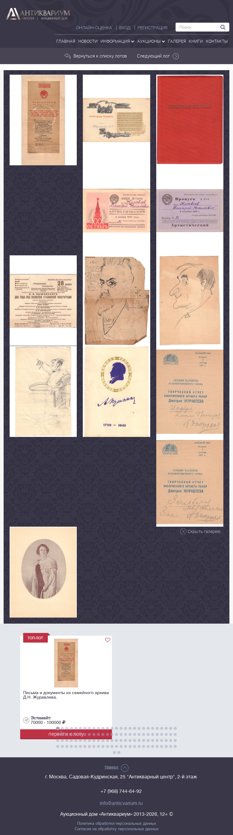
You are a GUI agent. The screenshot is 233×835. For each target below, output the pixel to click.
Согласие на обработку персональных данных (117, 828)
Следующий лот (158, 56)
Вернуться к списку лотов (95, 56)
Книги (196, 41)
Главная (65, 41)
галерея (177, 41)
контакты (217, 41)
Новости (88, 41)
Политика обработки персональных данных (116, 823)
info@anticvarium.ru (121, 803)
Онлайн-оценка (94, 27)
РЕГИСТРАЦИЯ (152, 27)
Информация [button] (117, 41)
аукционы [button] (151, 41)
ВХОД (124, 27)
